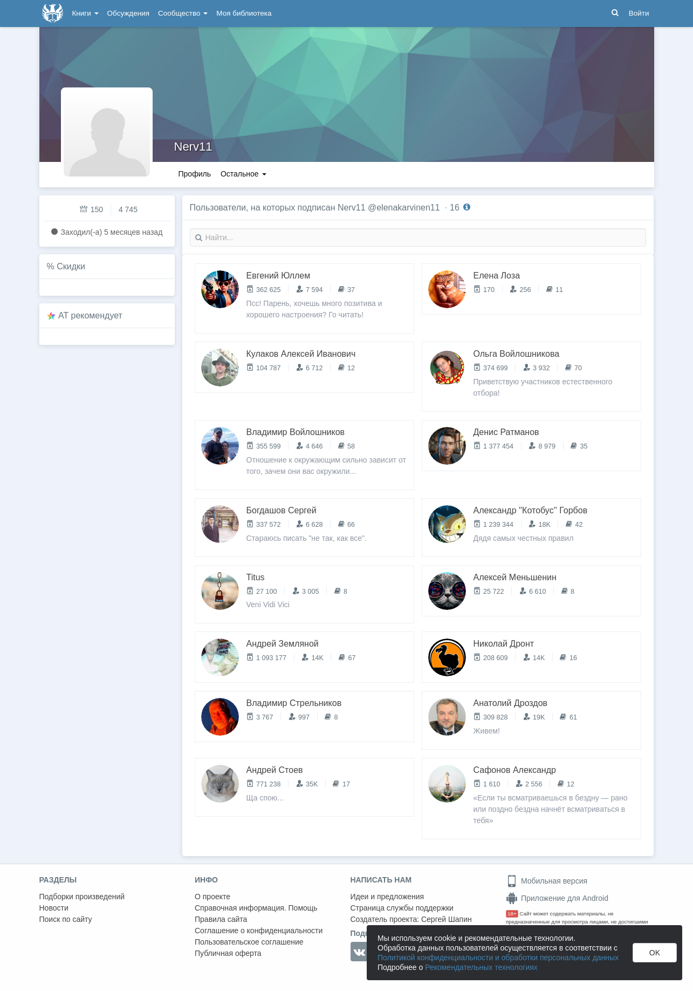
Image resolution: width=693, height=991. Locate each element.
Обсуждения (128, 13)
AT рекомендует (90, 315)
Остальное (243, 173)
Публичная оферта (228, 953)
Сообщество (183, 13)
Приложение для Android (557, 898)
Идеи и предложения (387, 896)
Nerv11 (193, 146)
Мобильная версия (546, 881)
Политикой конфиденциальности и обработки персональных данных (498, 957)
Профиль (195, 173)
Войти (639, 13)
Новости (53, 908)
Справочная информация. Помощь (256, 908)
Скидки (71, 266)
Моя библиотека (243, 13)
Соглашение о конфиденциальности (259, 930)
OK (654, 952)
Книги (85, 13)
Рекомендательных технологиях (481, 967)
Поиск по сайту (65, 919)
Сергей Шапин (446, 919)
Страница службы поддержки (402, 908)
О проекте (212, 896)
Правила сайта (221, 919)
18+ (512, 914)
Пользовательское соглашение (249, 942)
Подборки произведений (82, 896)
